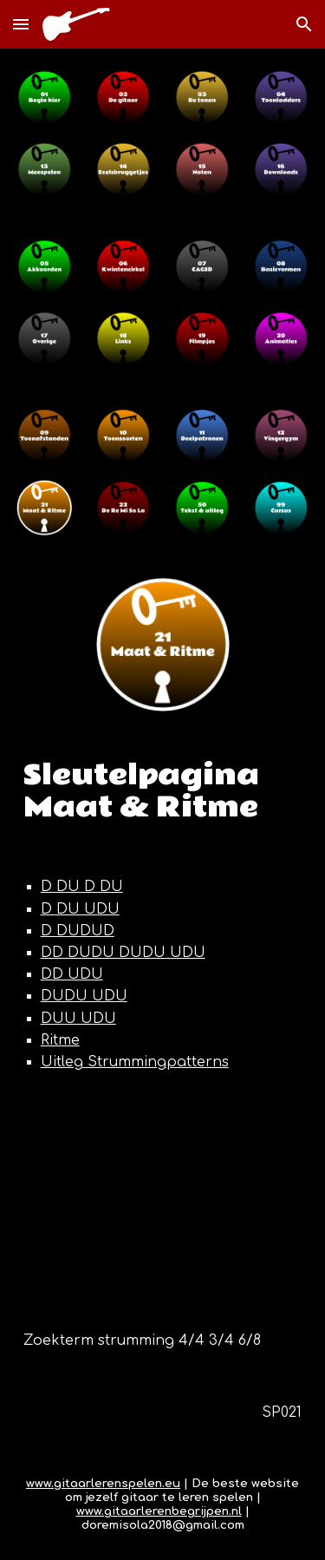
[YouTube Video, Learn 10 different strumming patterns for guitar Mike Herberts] (162, 1201)
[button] (21, 24)
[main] (162, 792)
